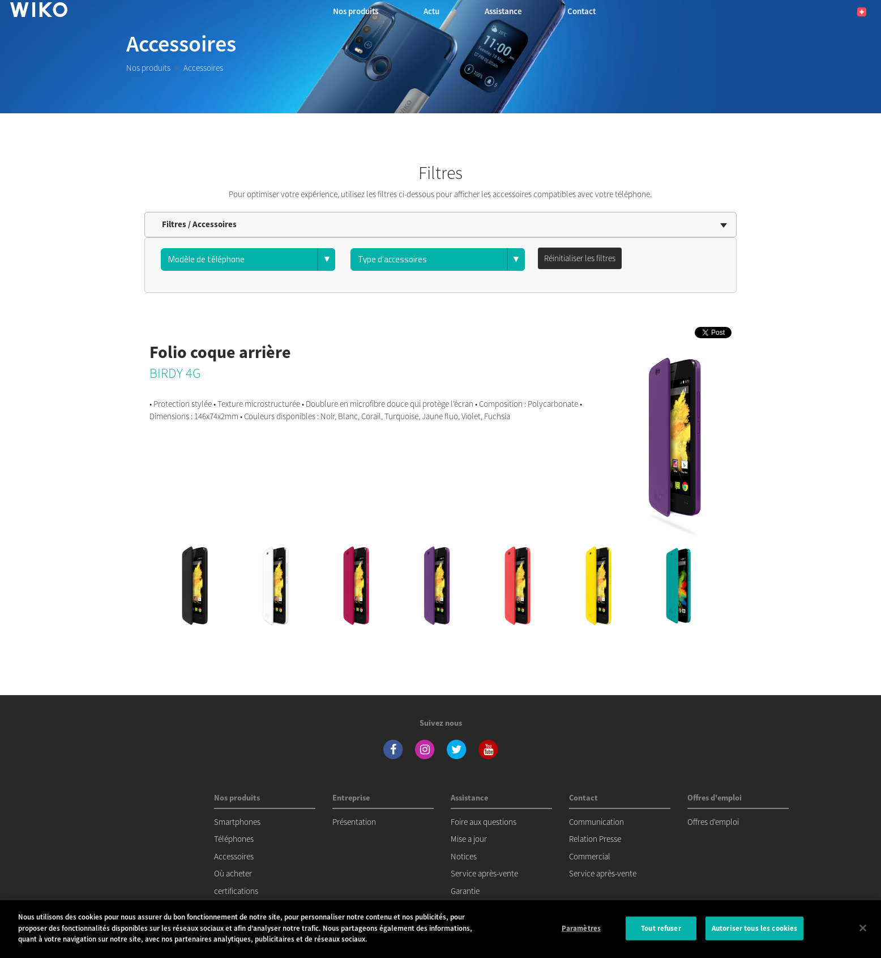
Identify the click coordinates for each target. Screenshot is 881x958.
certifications (236, 890)
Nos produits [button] (355, 11)
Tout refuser (661, 928)
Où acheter (233, 873)
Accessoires (234, 856)
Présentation (354, 821)
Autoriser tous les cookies (754, 928)
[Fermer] (862, 928)
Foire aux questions (483, 821)
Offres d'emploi (713, 821)
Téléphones (234, 838)
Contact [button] (581, 11)
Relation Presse (595, 838)
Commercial (589, 856)
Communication (596, 821)
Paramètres (581, 928)
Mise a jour (469, 838)
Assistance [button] (503, 11)
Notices (464, 856)
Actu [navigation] (431, 11)
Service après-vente (484, 873)
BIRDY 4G (175, 373)
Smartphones (237, 821)
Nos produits (148, 67)
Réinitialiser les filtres (579, 258)
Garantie (465, 890)
